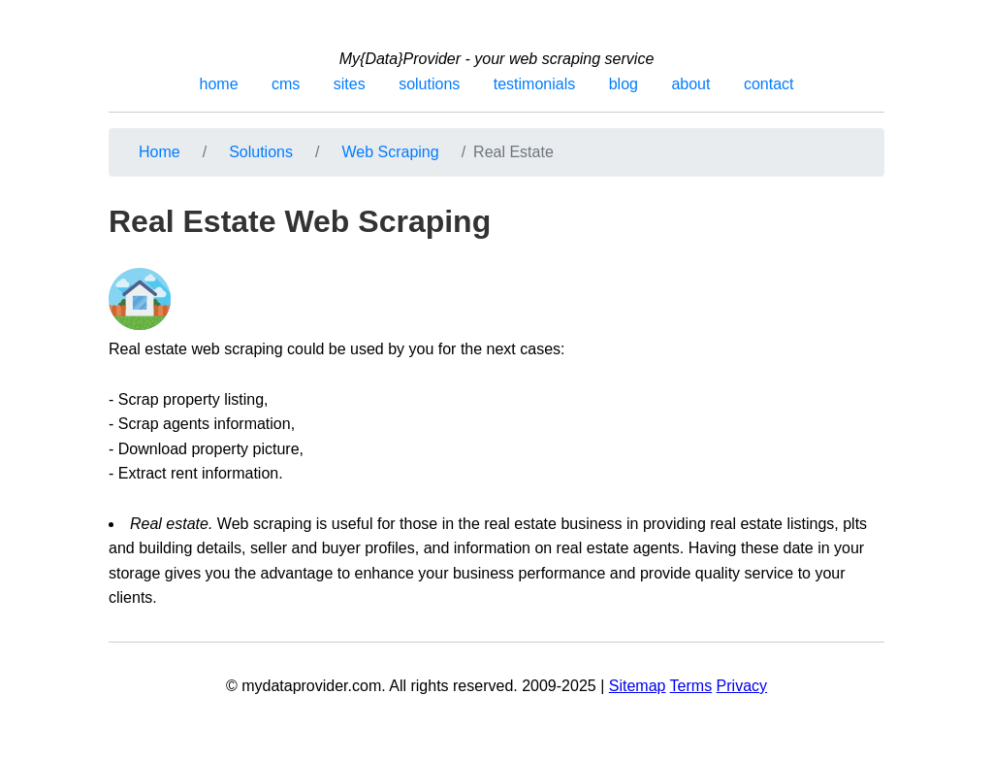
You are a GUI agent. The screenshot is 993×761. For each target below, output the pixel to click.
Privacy (742, 686)
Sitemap (637, 686)
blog (623, 84)
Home (159, 152)
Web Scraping (389, 152)
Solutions (261, 152)
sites (350, 84)
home (219, 84)
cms (286, 84)
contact (769, 84)
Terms (691, 686)
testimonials (534, 84)
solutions (429, 84)
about (690, 84)
